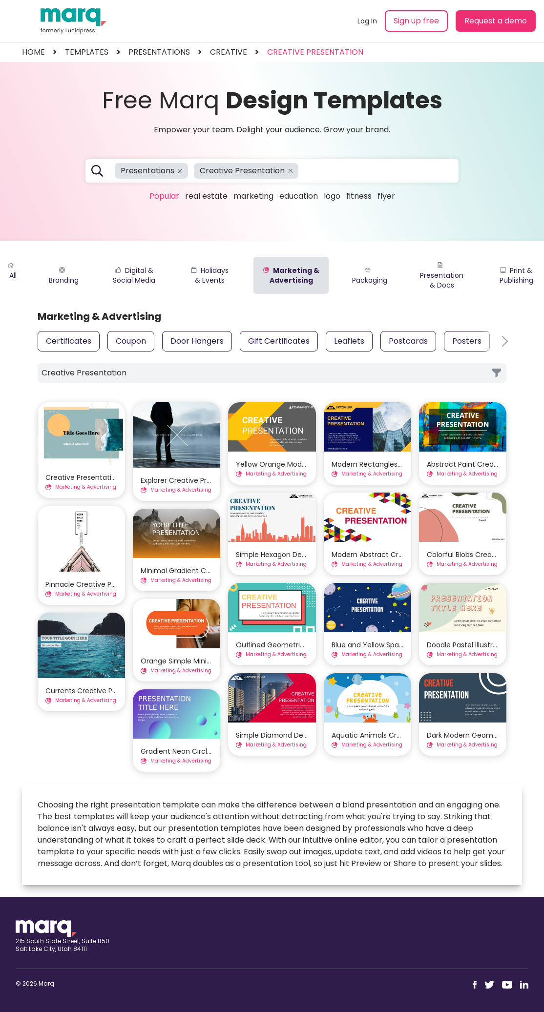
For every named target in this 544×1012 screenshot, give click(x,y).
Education (298, 196)
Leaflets (349, 341)
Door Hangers (197, 341)
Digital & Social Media (134, 275)
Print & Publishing (516, 275)
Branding (64, 276)
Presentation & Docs (441, 276)
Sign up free (416, 20)
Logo (332, 196)
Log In (367, 21)
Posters (466, 341)
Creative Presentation (315, 52)
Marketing (253, 196)
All (12, 271)
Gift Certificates (279, 341)
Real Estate (206, 196)
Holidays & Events (210, 275)
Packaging (369, 276)
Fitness (359, 196)
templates (86, 52)
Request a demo (495, 20)
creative (228, 52)
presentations (159, 52)
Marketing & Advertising (291, 275)
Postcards (408, 341)
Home (33, 52)
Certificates (68, 341)
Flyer (386, 196)
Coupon (131, 341)
